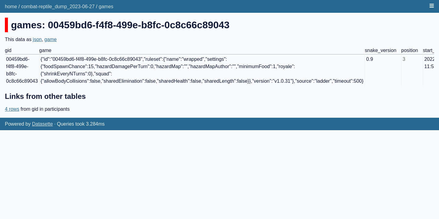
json (37, 39)
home (11, 6)
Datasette (42, 124)
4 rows (12, 109)
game (51, 39)
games (106, 6)
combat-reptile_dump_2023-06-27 (58, 6)
